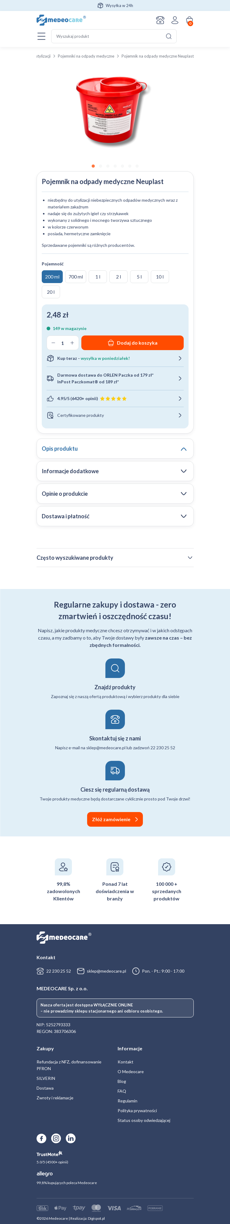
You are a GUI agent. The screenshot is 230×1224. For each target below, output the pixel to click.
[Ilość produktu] (63, 342)
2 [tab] (100, 166)
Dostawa (45, 1088)
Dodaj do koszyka (137, 343)
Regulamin (127, 1100)
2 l (118, 276)
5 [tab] (122, 166)
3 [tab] (108, 166)
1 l (97, 276)
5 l (139, 276)
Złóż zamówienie (111, 819)
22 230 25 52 (58, 971)
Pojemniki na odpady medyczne (86, 56)
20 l (51, 292)
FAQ (122, 1091)
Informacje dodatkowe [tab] (70, 471)
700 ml (76, 276)
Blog (122, 1081)
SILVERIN (46, 1078)
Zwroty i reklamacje (55, 1097)
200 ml (52, 276)
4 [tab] (115, 166)
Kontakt (160, 20)
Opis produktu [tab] (60, 448)
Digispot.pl (96, 1218)
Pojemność (53, 263)
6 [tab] (130, 166)
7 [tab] (137, 166)
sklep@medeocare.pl (106, 971)
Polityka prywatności (137, 1110)
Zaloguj (175, 20)
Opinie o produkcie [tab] (65, 493)
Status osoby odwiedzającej (144, 1120)
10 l (160, 276)
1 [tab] (93, 166)
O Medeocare (131, 1071)
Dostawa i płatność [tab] (66, 516)
